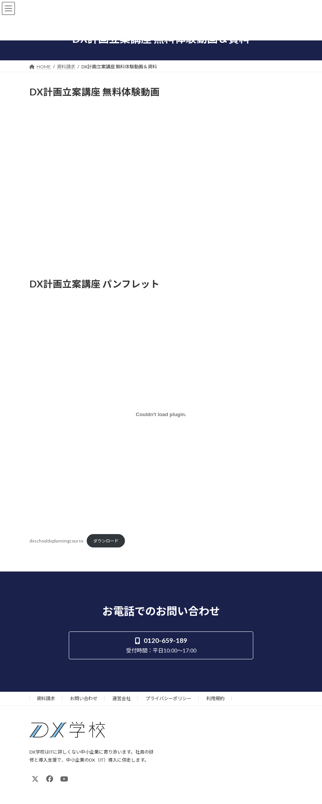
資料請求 (46, 698)
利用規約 (215, 698)
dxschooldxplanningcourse (56, 540)
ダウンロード (105, 540)
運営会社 (121, 698)
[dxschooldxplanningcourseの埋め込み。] (161, 414)
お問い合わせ (83, 698)
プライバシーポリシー (168, 698)
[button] (161, 645)
